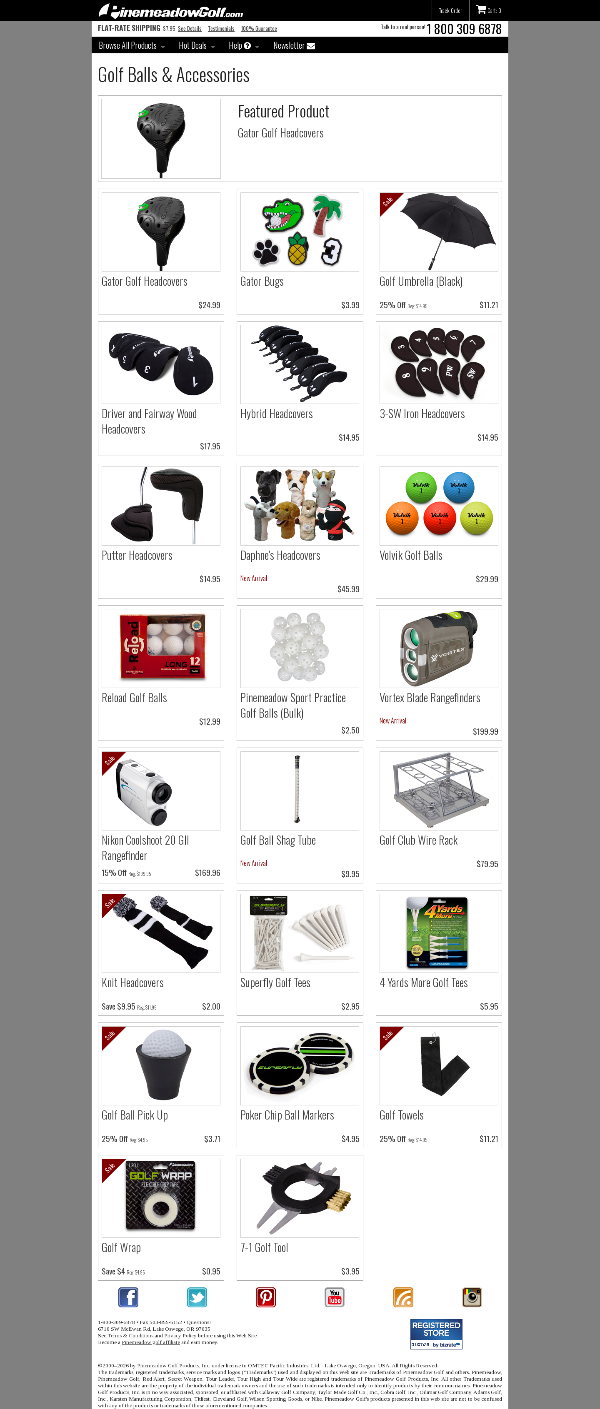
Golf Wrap (121, 1247)
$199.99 (485, 731)
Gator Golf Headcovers (281, 132)
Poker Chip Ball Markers (287, 1114)
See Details (190, 28)
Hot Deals (193, 45)
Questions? (199, 1322)
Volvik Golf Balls (411, 554)
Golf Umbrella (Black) (421, 280)
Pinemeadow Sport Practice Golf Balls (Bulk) (293, 705)
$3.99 (350, 305)
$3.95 (350, 1271)
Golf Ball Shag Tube (278, 839)
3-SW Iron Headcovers (422, 413)
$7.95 (136, 28)
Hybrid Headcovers (276, 413)
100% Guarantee (259, 28)
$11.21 (489, 305)
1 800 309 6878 (464, 28)
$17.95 (210, 446)
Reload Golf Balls (134, 697)
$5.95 (489, 1006)
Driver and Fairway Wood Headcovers (149, 421)
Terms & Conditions (130, 1335)
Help (240, 45)
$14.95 (349, 437)
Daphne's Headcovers (280, 554)
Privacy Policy (180, 1335)
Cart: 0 (488, 9)
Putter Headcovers (137, 554)
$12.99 (209, 721)
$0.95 (211, 1271)
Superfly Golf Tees (275, 982)
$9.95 (350, 874)
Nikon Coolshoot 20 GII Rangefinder (145, 847)
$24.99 (209, 305)
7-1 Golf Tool (264, 1247)
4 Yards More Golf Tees (424, 982)
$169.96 (207, 872)
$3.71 (212, 1138)
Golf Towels (402, 1114)
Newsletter (294, 45)
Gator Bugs (262, 280)
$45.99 (349, 589)
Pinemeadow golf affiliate (151, 1342)
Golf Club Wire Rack (419, 839)
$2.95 (350, 1006)
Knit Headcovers (133, 982)
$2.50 (350, 730)
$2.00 (211, 1006)
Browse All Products (128, 45)
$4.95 (351, 1138)
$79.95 (487, 864)
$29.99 (487, 579)
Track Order (450, 10)
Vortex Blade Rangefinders (430, 697)
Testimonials (221, 28)
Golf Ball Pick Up (135, 1114)
